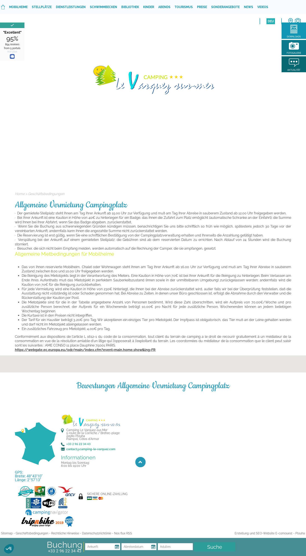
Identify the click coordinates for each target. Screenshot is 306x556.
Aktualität (293, 70)
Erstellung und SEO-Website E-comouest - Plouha (270, 533)
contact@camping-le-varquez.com (90, 449)
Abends (164, 7)
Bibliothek (130, 7)
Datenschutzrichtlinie (96, 533)
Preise (202, 7)
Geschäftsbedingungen (46, 194)
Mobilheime (18, 7)
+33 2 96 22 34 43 (64, 551)
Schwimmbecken (103, 7)
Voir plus (12, 51)
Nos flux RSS (123, 533)
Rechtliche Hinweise (65, 533)
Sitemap (7, 533)
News (248, 7)
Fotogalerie (294, 53)
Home (20, 194)
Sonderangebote (225, 7)
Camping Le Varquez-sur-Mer (87, 430)
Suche (214, 547)
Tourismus (184, 7)
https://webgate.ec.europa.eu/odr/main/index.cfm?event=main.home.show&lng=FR (85, 350)
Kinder (148, 7)
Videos (262, 7)
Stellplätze (42, 7)
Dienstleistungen (71, 7)
